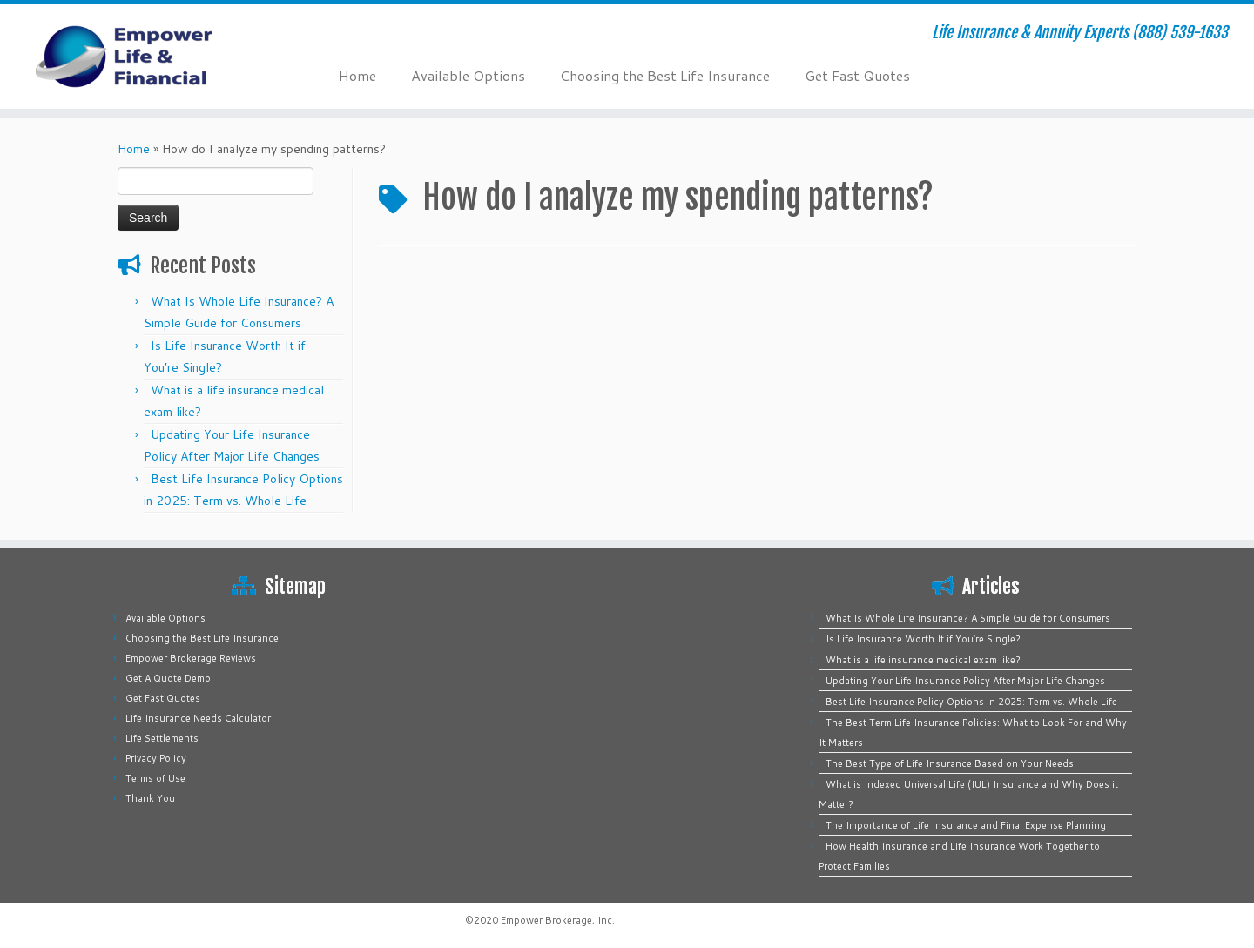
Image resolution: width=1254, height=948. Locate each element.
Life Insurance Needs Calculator (198, 718)
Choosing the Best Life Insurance (665, 75)
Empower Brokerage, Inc (556, 920)
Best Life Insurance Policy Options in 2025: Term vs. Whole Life (971, 702)
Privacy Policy (155, 758)
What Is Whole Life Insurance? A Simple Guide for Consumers (968, 618)
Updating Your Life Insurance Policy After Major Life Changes (965, 681)
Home (357, 75)
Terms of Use (155, 778)
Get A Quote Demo (168, 678)
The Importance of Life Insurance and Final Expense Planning (966, 825)
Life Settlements (162, 738)
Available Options (468, 75)
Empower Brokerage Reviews (190, 658)
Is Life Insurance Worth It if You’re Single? (923, 639)
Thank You (150, 798)
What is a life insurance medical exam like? (923, 660)
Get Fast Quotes (857, 75)
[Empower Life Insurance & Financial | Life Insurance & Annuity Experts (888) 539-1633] (144, 56)
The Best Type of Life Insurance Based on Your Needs (950, 763)
